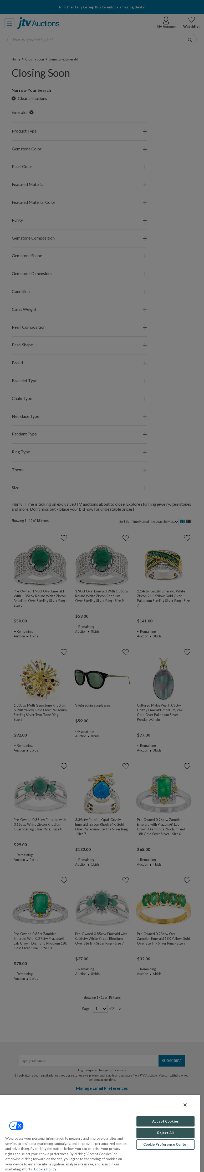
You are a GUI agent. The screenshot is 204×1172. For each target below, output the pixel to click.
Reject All (165, 1133)
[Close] (185, 1105)
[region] (100, 1133)
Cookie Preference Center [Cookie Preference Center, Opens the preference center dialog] (165, 1144)
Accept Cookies (165, 1121)
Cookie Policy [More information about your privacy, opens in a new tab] (45, 1169)
